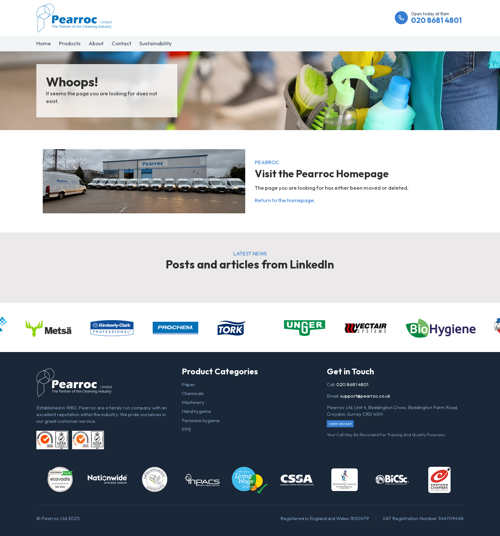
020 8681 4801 (352, 384)
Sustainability (155, 43)
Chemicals (193, 393)
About (96, 43)
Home (43, 43)
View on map (340, 424)
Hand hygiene (196, 411)
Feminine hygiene (201, 420)
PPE (186, 429)
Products (70, 43)
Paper (188, 384)
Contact (121, 43)
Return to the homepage (284, 200)
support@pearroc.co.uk (365, 396)
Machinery (193, 402)
